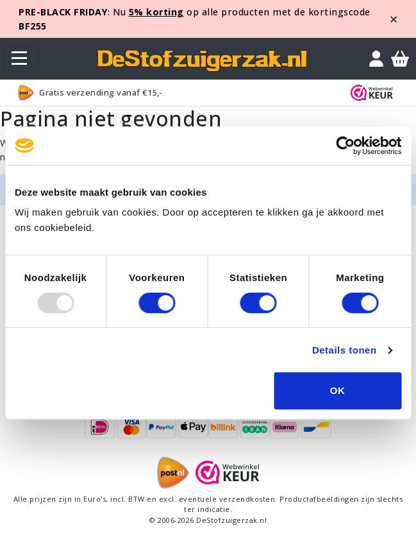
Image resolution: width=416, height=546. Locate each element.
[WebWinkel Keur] (374, 93)
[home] (202, 58)
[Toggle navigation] (21, 59)
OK (337, 390)
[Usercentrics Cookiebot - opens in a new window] (345, 145)
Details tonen (344, 350)
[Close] (394, 19)
